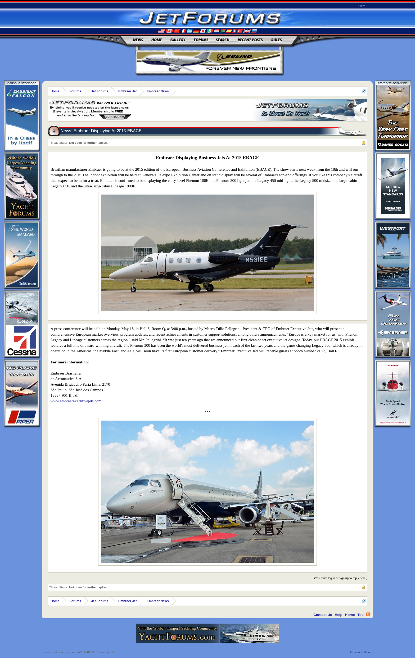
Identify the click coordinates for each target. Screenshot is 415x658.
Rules (276, 39)
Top (361, 615)
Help (338, 615)
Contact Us (322, 615)
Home (156, 39)
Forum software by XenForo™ (80, 652)
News (138, 39)
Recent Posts (250, 39)
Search (222, 39)
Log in (361, 5)
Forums (201, 39)
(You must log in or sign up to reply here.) (340, 578)
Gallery (178, 39)
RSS (368, 614)
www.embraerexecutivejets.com (76, 401)
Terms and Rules (360, 652)
